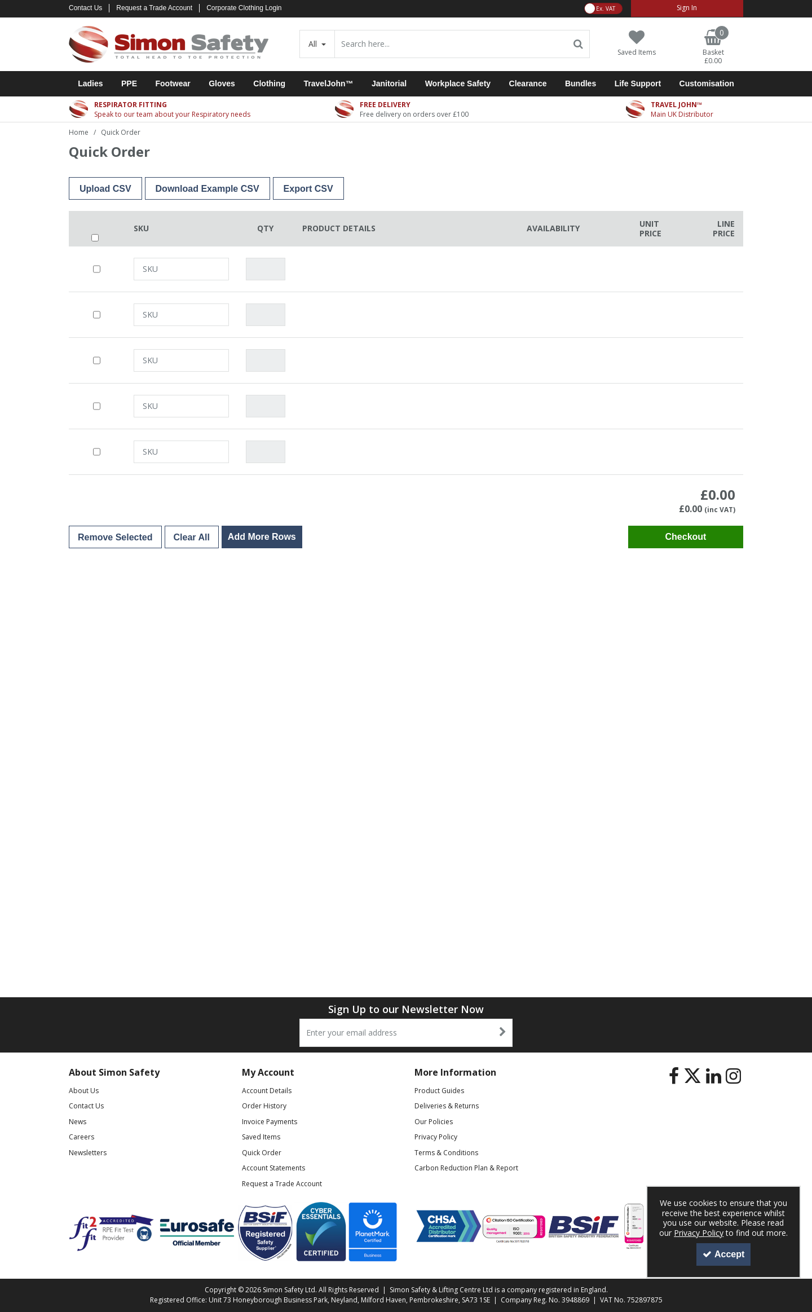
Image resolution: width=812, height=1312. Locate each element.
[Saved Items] (637, 43)
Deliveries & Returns (446, 1106)
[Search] (451, 44)
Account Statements (273, 1168)
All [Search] (313, 43)
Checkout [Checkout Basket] (686, 536)
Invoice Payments (269, 1121)
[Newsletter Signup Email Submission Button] (503, 1033)
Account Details (267, 1090)
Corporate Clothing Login (243, 8)
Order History (264, 1106)
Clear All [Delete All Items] (192, 537)
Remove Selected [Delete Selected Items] (115, 537)
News (77, 1121)
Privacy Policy (435, 1137)
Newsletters (88, 1152)
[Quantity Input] (265, 269)
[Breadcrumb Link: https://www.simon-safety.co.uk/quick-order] (120, 132)
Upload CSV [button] (105, 188)
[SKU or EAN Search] (181, 269)
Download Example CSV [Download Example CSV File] (207, 188)
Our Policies (433, 1121)
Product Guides (439, 1090)
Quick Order (261, 1152)
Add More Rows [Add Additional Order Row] (262, 536)
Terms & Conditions (446, 1152)
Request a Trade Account (154, 8)
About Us (84, 1090)
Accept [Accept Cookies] (723, 1254)
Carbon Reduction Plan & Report (466, 1168)
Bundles (580, 83)
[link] (674, 1076)
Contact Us (85, 8)
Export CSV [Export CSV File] (308, 188)
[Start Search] (579, 44)
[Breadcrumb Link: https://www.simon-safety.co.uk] (79, 132)
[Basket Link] (713, 47)
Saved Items (261, 1137)
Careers (81, 1137)
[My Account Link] (687, 8)
